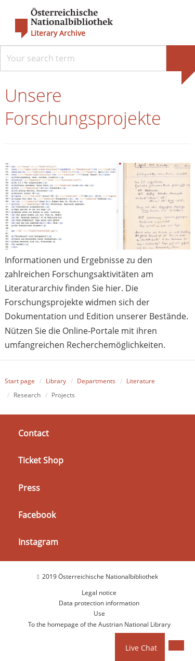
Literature (140, 381)
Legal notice (99, 592)
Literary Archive (58, 33)
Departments (96, 381)
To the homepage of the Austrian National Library (99, 624)
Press (29, 488)
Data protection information (99, 603)
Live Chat (141, 648)
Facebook (37, 515)
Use (99, 613)
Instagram (38, 542)
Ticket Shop (40, 460)
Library (56, 381)
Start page (20, 381)
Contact (33, 433)
